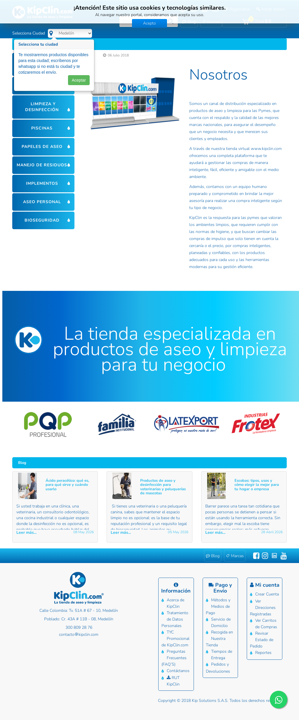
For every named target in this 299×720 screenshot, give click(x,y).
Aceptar (79, 81)
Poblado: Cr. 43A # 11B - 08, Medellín (78, 619)
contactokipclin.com (78, 634)
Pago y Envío (220, 587)
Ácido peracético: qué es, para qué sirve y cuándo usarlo (67, 485)
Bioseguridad (42, 220)
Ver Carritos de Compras (266, 624)
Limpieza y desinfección (42, 107)
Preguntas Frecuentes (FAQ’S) (174, 658)
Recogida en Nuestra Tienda (219, 638)
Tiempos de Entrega (221, 655)
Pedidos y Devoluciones (218, 668)
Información (176, 588)
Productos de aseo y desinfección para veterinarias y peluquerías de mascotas (163, 487)
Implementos (42, 183)
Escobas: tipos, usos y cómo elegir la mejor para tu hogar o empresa (256, 485)
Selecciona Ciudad (28, 33)
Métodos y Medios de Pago (218, 606)
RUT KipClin (173, 681)
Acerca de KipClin (175, 603)
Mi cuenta (264, 584)
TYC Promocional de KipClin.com (175, 638)
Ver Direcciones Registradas (263, 607)
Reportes (263, 652)
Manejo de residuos (42, 165)
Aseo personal (42, 202)
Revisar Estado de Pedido (261, 640)
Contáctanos (178, 671)
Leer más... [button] (26, 532)
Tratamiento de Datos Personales (174, 619)
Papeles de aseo (42, 146)
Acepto (149, 23)
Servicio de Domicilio (221, 623)
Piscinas (42, 128)
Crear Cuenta (267, 594)
